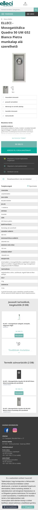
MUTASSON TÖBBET (19, 138)
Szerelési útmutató (9, 111)
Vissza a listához (6, 19)
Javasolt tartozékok (10, 102)
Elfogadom (28, 507)
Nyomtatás (32, 186)
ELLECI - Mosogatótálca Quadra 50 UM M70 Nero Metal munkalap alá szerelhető (18, 382)
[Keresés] (36, 10)
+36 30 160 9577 (7, 461)
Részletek (19, 335)
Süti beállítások (10, 507)
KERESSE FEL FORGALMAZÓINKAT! (19, 150)
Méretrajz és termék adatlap (12, 107)
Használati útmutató (10, 97)
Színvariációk (8, 116)
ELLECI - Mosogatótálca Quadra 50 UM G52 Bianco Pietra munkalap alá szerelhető (16, 409)
